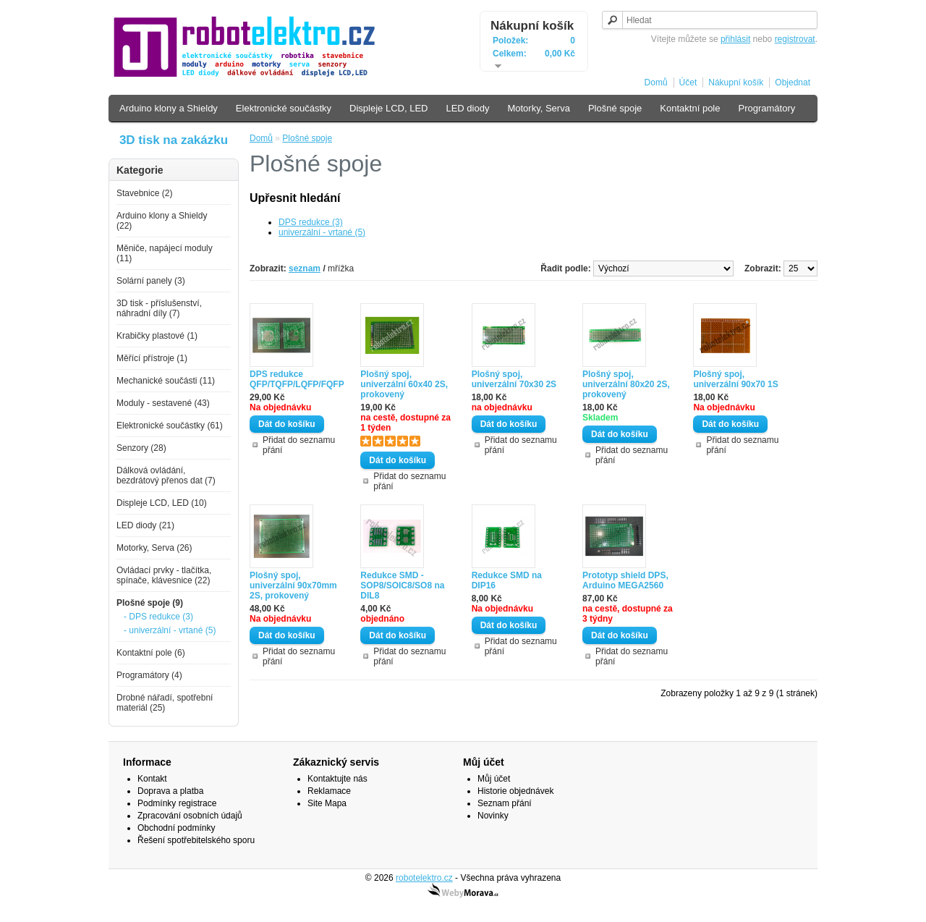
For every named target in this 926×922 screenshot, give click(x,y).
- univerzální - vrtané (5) (170, 630)
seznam (304, 268)
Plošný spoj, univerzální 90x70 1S (735, 379)
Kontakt (152, 779)
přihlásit (735, 39)
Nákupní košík (532, 26)
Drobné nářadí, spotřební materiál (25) (164, 703)
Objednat (792, 82)
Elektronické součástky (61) (169, 425)
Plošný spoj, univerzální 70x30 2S (514, 379)
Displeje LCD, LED (388, 108)
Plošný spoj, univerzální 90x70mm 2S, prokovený (293, 585)
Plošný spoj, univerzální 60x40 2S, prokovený (404, 384)
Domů (656, 82)
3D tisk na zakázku (173, 140)
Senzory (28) (141, 448)
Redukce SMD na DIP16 (507, 580)
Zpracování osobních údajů (189, 816)
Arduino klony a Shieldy (168, 108)
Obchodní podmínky (176, 828)
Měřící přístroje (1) (151, 358)
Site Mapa (327, 803)
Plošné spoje (615, 108)
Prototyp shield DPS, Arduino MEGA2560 (625, 580)
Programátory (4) (149, 675)
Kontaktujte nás (337, 779)
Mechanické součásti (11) (165, 381)
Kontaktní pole (690, 108)
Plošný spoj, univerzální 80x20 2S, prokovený (626, 384)
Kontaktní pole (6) (150, 653)
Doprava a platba (170, 791)
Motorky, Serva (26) (154, 548)
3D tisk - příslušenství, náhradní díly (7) (159, 308)
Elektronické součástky (283, 108)
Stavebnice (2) (144, 193)
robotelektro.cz (424, 878)
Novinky (493, 816)
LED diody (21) (145, 525)
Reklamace (329, 791)
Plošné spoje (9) (149, 603)
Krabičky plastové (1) (156, 336)
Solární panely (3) (150, 281)
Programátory (766, 108)
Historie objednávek (515, 791)
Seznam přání (504, 803)
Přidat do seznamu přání (299, 445)
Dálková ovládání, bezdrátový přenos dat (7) (166, 475)
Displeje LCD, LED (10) (161, 503)
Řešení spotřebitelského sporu (196, 840)
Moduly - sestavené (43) (163, 403)
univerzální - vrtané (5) (322, 232)
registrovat (795, 39)
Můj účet (493, 779)
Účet (688, 82)
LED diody (467, 108)
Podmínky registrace (176, 803)
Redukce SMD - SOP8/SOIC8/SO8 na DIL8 (402, 585)
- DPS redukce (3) (158, 617)
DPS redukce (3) (311, 222)
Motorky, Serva (538, 108)
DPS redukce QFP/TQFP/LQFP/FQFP (297, 379)
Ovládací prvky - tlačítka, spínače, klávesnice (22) (163, 575)
